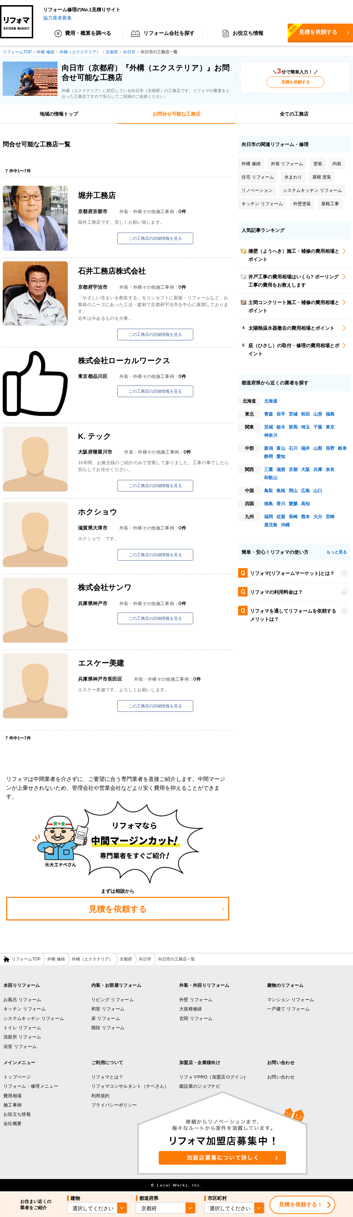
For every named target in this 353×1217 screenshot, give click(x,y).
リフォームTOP (26, 959)
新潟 (268, 448)
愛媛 (293, 503)
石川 (293, 448)
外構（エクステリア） (92, 959)
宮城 (293, 414)
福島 (330, 414)
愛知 (280, 456)
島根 (280, 490)
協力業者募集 (57, 18)
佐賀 (280, 516)
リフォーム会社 (163, 34)
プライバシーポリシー (114, 1105)
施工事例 (12, 1105)
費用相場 (12, 1095)
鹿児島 (270, 524)
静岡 (268, 456)
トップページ (17, 1076)
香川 (280, 503)
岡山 (293, 490)
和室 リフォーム (108, 1009)
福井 (305, 448)
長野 (330, 448)
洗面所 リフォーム (22, 1037)
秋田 (305, 414)
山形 (317, 414)
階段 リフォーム (108, 1027)
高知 (305, 503)
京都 (293, 469)
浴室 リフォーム (20, 1046)
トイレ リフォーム (22, 1027)
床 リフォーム (105, 1018)
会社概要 (12, 1123)
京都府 (126, 959)
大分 (317, 516)
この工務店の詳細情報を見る (155, 238)
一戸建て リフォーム (288, 1009)
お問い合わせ (281, 1076)
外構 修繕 (56, 959)
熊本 (305, 516)
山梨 (317, 448)
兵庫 (317, 469)
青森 (268, 414)
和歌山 (270, 477)
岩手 (280, 414)
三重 (268, 469)
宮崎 (330, 516)
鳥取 (268, 490)
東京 (330, 427)
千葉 (317, 427)
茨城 (268, 427)
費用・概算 (83, 34)
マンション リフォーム (290, 999)
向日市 (145, 959)
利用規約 (100, 1095)
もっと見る (336, 552)
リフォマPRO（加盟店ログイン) (212, 1076)
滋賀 (280, 469)
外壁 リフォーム (195, 999)
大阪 (305, 469)
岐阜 (342, 448)
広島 (305, 490)
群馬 (293, 427)
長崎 (293, 516)
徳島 (268, 503)
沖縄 (285, 524)
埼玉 (305, 427)
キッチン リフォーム (24, 1009)
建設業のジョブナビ (199, 1086)
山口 (317, 490)
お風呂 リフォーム (22, 999)
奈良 (330, 469)
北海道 (270, 401)
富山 (280, 448)
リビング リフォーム (112, 999)
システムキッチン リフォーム (33, 1018)
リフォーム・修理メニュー (30, 1086)
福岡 (268, 516)
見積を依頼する (295, 82)
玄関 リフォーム (195, 1018)
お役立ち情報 (243, 34)
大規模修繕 (190, 1009)
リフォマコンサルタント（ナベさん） (130, 1086)
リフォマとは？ (107, 1076)
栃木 (280, 427)
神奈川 (270, 435)
